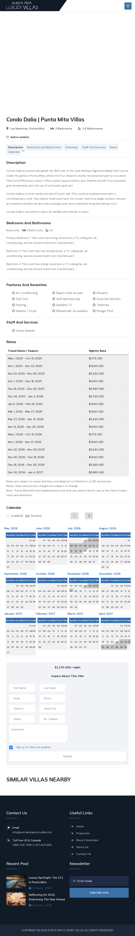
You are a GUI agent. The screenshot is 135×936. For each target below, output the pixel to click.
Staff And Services (94, 147)
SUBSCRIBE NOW (99, 892)
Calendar (14, 152)
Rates (113, 147)
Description (15, 147)
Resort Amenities (87, 840)
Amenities (71, 147)
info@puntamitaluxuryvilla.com (32, 832)
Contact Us (83, 854)
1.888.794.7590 (22, 845)
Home (80, 826)
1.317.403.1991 (43, 845)
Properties (83, 833)
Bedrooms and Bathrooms (44, 147)
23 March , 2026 (40, 888)
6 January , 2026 (40, 905)
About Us (82, 847)
